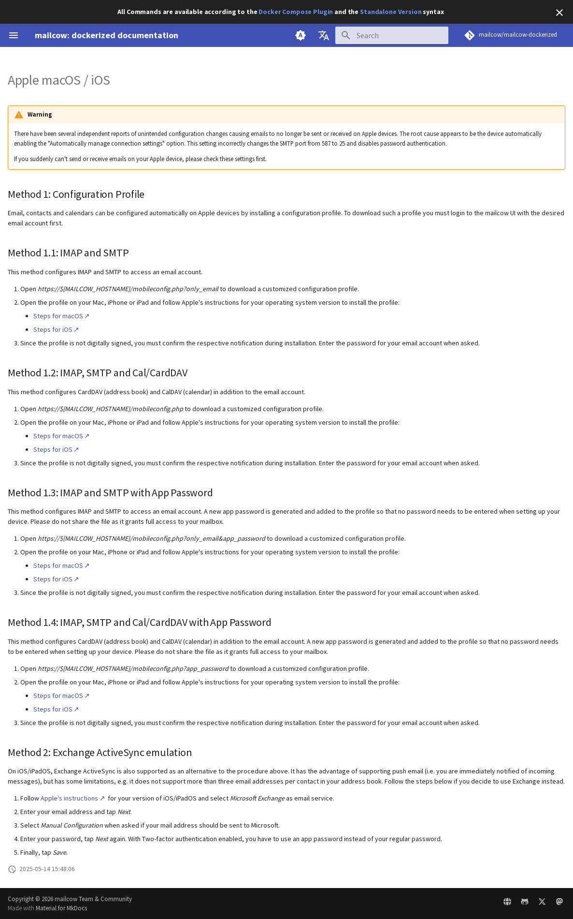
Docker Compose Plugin (295, 11)
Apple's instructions (69, 798)
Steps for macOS (58, 315)
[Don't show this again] (559, 12)
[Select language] (323, 35)
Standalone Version (390, 11)
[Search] (391, 35)
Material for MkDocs (61, 908)
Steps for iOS (52, 329)
